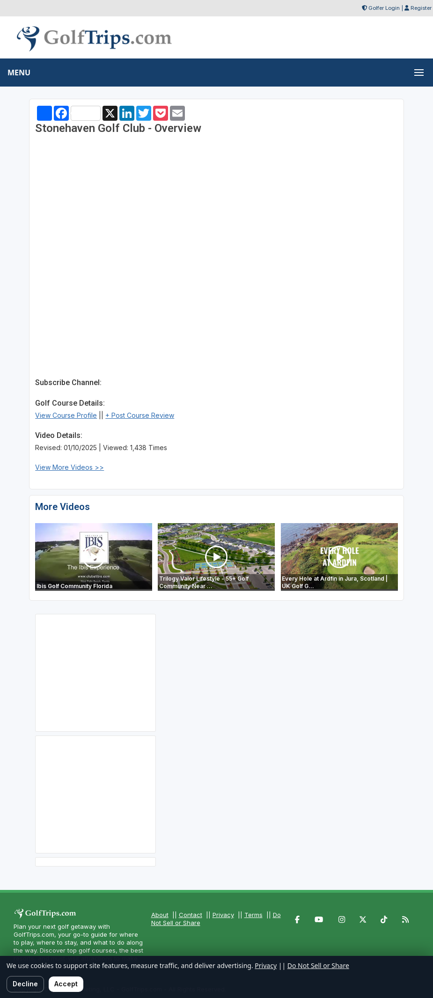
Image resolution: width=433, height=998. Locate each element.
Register (421, 8)
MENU (18, 72)
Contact (190, 914)
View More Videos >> (69, 467)
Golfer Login (384, 8)
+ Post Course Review (139, 415)
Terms (253, 914)
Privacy (223, 914)
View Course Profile (66, 415)
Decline (25, 984)
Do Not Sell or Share (318, 965)
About (160, 914)
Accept (66, 984)
